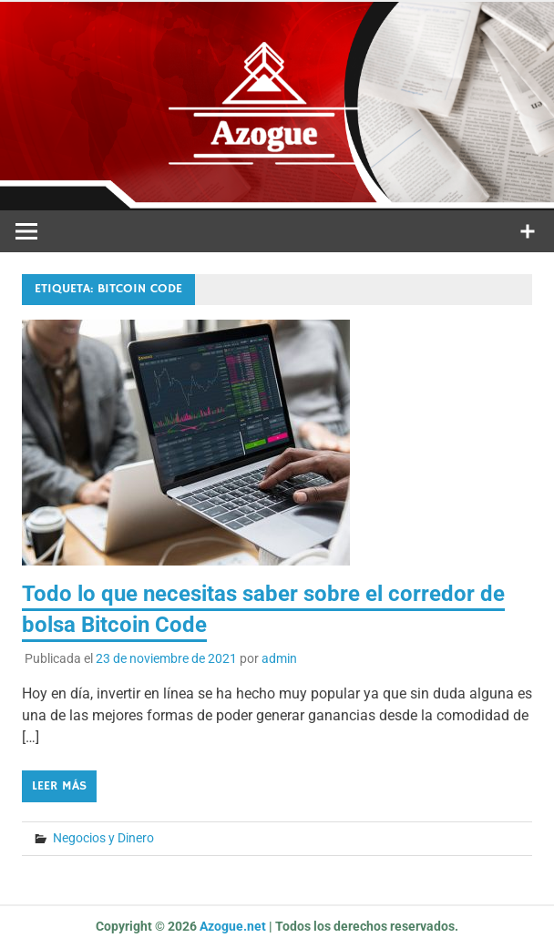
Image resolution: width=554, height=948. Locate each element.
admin (279, 658)
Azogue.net (233, 926)
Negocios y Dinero (103, 838)
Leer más (59, 786)
